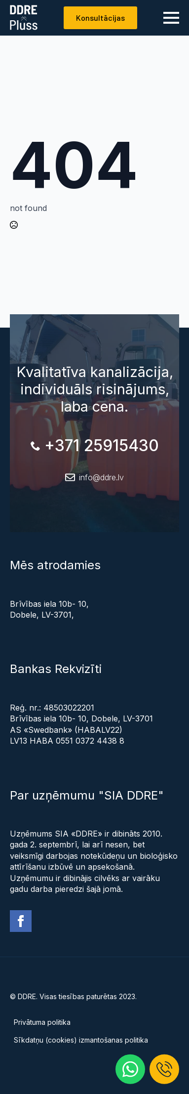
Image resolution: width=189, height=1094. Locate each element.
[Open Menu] (171, 18)
